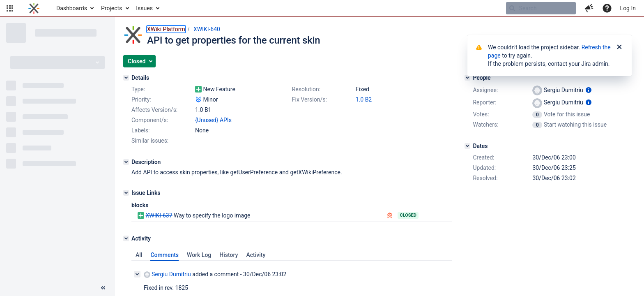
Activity (255, 255)
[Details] (126, 78)
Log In (628, 8)
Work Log (199, 255)
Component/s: (149, 120)
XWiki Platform (166, 29)
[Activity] (126, 238)
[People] (467, 78)
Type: (138, 89)
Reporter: (484, 102)
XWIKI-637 (158, 215)
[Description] (126, 162)
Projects (111, 8)
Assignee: (485, 90)
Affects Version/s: (154, 109)
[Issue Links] (126, 193)
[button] (10, 8)
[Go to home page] (34, 8)
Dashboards (71, 8)
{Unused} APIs (213, 120)
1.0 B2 (364, 99)
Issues (144, 8)
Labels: (140, 130)
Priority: (141, 99)
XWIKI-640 (206, 29)
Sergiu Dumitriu (167, 274)
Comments (164, 255)
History (228, 255)
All (139, 255)
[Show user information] (588, 90)
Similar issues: (149, 140)
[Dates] (467, 146)
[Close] (619, 47)
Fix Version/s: (309, 99)
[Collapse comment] (137, 274)
